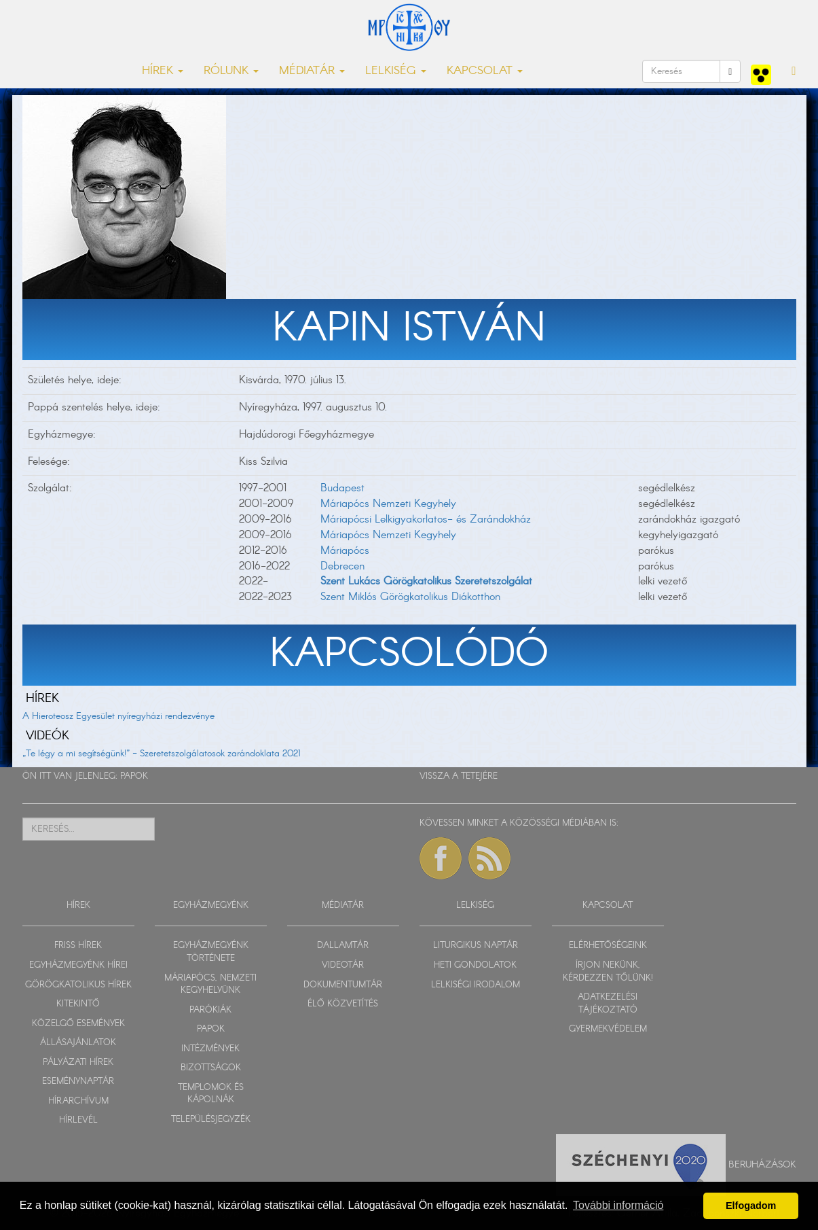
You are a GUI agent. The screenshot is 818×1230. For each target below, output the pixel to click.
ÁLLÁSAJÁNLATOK (78, 1042)
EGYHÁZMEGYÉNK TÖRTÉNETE (210, 952)
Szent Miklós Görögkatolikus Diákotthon (410, 597)
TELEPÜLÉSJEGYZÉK (210, 1119)
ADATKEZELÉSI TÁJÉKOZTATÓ (607, 1004)
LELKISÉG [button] (395, 71)
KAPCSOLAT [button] (485, 71)
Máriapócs (344, 551)
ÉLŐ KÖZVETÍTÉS (343, 1004)
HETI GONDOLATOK (475, 965)
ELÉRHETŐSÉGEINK (608, 945)
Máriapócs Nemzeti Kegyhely (388, 504)
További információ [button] (618, 1205)
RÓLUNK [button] (231, 71)
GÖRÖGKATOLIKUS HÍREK (78, 985)
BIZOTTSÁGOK (211, 1067)
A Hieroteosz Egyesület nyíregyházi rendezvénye (118, 716)
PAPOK (134, 776)
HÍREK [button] (162, 71)
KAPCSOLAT (607, 905)
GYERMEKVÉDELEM (608, 1029)
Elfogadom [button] (751, 1205)
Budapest (342, 488)
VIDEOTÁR (343, 965)
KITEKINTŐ (78, 1004)
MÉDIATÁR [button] (312, 71)
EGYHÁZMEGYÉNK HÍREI (78, 965)
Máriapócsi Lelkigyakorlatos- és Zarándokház (425, 519)
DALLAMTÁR (343, 945)
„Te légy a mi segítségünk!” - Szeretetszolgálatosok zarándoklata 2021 (161, 753)
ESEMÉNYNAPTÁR (78, 1081)
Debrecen (342, 566)
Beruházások (762, 1165)
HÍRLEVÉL (78, 1120)
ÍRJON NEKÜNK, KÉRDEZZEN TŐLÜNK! (608, 972)
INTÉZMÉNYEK (210, 1048)
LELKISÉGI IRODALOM (475, 985)
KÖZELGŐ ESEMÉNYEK (78, 1023)
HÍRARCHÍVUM (78, 1101)
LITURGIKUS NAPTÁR (475, 945)
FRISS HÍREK (78, 945)
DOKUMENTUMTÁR (342, 985)
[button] (793, 71)
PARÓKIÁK (210, 1010)
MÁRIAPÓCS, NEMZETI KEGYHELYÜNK (210, 985)
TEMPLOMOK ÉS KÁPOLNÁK (211, 1094)
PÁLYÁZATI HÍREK (78, 1062)
